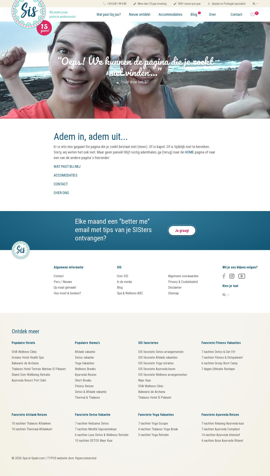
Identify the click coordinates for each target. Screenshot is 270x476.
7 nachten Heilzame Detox (92, 423)
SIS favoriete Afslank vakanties (158, 357)
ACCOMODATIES (65, 175)
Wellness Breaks (85, 369)
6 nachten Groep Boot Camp (219, 363)
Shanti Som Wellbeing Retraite (31, 375)
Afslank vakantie (85, 352)
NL (254, 3)
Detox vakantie (84, 357)
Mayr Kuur (144, 380)
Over (212, 14)
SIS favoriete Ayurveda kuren (156, 369)
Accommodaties (170, 14)
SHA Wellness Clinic (24, 352)
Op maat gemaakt (65, 287)
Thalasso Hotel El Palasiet (154, 397)
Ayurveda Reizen (85, 375)
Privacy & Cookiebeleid (183, 282)
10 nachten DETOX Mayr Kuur (94, 441)
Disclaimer (175, 287)
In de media (124, 282)
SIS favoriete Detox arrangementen (160, 352)
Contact (236, 14)
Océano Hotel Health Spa (28, 357)
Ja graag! (182, 230)
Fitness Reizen (84, 386)
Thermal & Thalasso (87, 397)
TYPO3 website (57, 458)
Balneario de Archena (25, 363)
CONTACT (61, 184)
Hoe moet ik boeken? (67, 293)
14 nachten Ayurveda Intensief (220, 435)
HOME (189, 152)
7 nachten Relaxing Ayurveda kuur (222, 423)
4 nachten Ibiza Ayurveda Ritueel (222, 441)
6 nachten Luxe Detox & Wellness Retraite (102, 435)
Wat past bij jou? (109, 14)
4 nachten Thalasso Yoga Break (158, 429)
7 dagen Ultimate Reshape (218, 369)
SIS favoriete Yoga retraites (156, 363)
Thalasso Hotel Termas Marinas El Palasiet (39, 369)
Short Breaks (83, 380)
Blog (196, 14)
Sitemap (173, 293)
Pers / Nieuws (63, 282)
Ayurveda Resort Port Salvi (29, 380)
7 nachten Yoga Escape (153, 423)
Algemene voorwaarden (183, 276)
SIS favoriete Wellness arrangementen (162, 375)
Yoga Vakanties (84, 363)
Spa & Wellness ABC (130, 293)
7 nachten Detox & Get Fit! (218, 352)
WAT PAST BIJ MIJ (67, 166)
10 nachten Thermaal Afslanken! (32, 429)
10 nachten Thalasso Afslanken (31, 423)
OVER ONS (61, 193)
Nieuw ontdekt (139, 14)
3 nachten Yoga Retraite (153, 435)
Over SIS (122, 276)
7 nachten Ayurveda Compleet (220, 429)
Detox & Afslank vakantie (91, 392)
